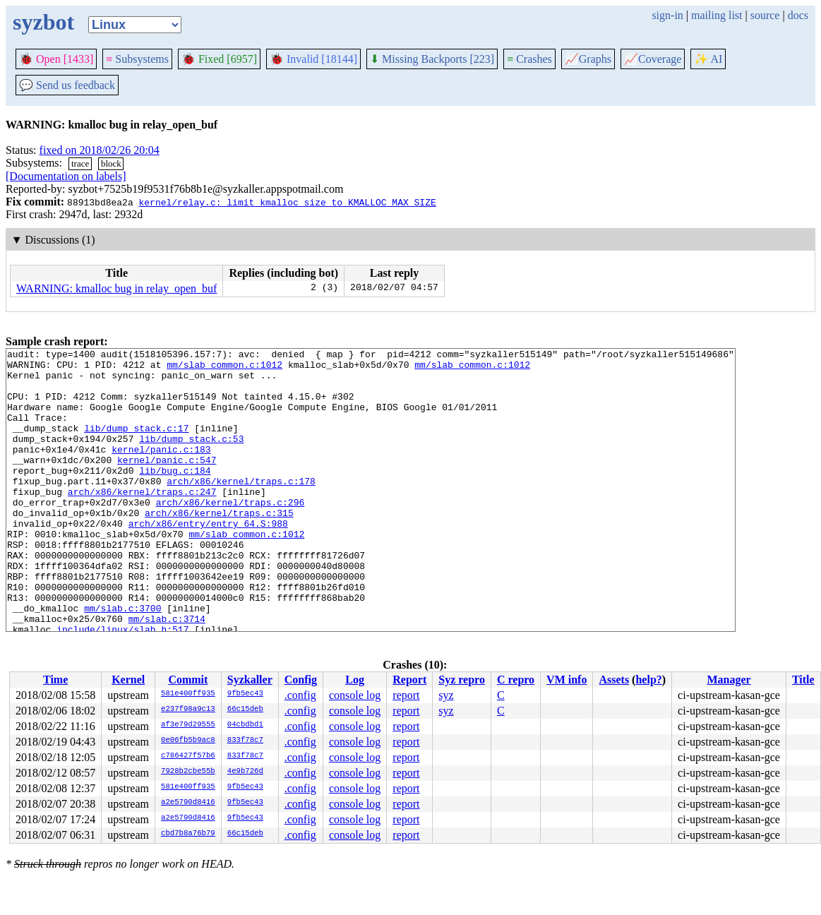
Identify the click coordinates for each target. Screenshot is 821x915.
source (765, 15)
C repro (515, 680)
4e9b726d (245, 772)
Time (55, 680)
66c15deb (245, 709)
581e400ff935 (188, 694)
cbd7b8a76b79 (188, 834)
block (111, 163)
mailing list (716, 15)
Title (803, 680)
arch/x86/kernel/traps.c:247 (142, 521)
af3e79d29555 (188, 725)
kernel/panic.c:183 (161, 470)
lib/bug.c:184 (174, 495)
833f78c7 (245, 741)
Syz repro (461, 680)
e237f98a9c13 (188, 709)
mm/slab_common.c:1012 (224, 368)
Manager (728, 680)
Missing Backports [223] (432, 59)
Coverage (652, 59)
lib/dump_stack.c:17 (136, 444)
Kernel (128, 680)
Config (300, 680)
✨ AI (708, 59)
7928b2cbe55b (188, 772)
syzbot (43, 22)
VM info (566, 680)
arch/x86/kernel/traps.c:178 (241, 508)
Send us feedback (67, 85)
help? (648, 680)
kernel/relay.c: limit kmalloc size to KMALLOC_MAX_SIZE (287, 202)
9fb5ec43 (245, 694)
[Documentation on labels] (66, 176)
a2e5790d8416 (188, 803)
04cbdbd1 (245, 725)
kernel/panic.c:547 (166, 483)
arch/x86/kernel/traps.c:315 (219, 546)
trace (80, 163)
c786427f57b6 (188, 756)
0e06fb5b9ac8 (188, 741)
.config (300, 695)
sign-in (667, 15)
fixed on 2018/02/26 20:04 (100, 150)
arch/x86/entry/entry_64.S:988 (208, 559)
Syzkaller (249, 680)
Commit (188, 680)
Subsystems (137, 59)
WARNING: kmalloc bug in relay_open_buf (116, 288)
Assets (614, 680)
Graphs (588, 59)
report (405, 695)
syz (445, 695)
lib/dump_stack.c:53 (191, 457)
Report (409, 680)
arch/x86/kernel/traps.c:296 (230, 533)
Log (354, 680)
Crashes (529, 59)
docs (798, 15)
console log (354, 695)
